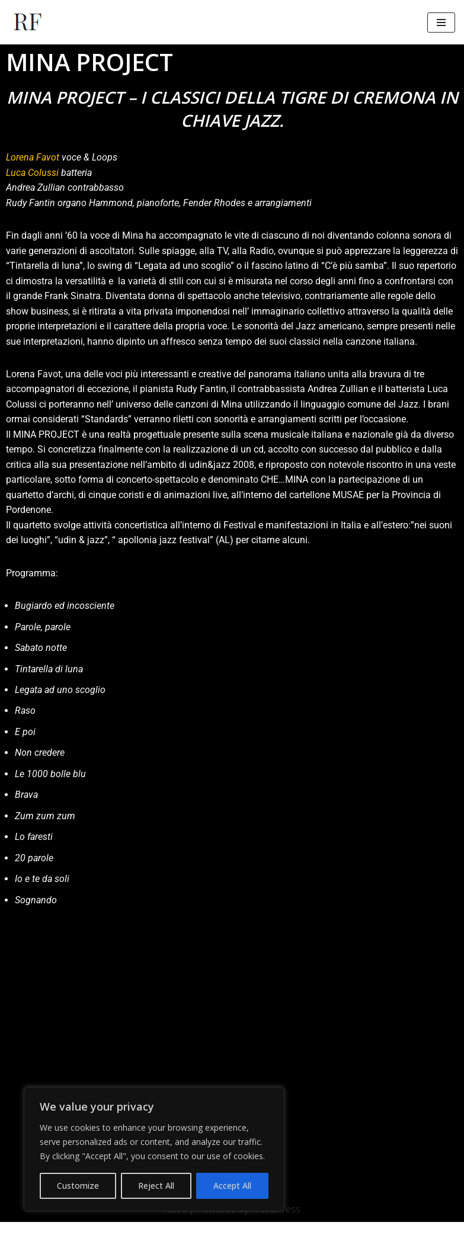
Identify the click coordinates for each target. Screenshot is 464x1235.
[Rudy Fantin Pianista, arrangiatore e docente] (28, 22)
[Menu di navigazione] (441, 22)
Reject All (156, 1185)
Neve (175, 1221)
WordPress (275, 1221)
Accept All (232, 1185)
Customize (78, 1185)
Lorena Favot (32, 157)
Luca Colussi (32, 172)
